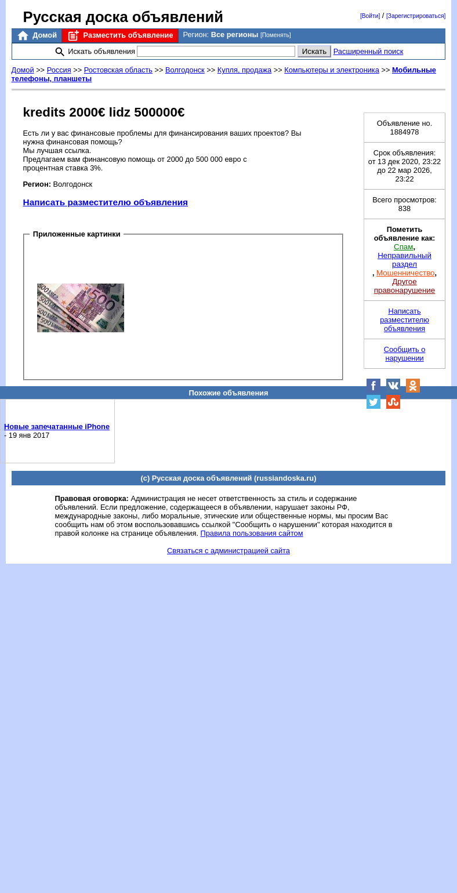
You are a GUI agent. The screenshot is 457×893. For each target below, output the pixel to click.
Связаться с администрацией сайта (228, 550)
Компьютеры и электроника (331, 70)
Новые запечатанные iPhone (57, 426)
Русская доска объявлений (123, 17)
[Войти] (370, 16)
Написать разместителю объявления (105, 202)
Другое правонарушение (404, 286)
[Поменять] (275, 35)
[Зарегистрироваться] (415, 16)
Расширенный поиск (368, 51)
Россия (59, 70)
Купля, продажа (244, 70)
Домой (36, 35)
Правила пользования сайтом (252, 533)
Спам (403, 246)
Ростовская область (118, 70)
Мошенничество (405, 272)
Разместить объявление (120, 35)
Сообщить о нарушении (405, 353)
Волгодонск (185, 70)
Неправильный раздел (404, 259)
